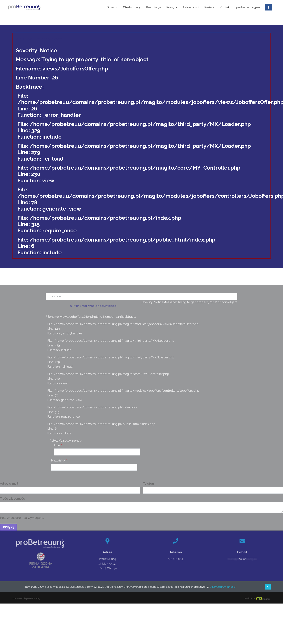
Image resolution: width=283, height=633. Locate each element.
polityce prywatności (223, 586)
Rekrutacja (153, 7)
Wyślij (8, 529)
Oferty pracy (132, 7)
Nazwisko (58, 462)
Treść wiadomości (13, 501)
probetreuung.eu (248, 7)
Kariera (209, 7)
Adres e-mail (9, 485)
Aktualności (191, 7)
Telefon (148, 485)
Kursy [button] (170, 7)
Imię (57, 447)
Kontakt (225, 7)
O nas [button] (111, 7)
